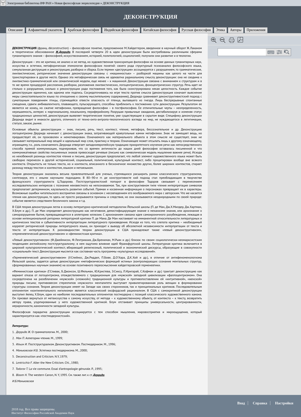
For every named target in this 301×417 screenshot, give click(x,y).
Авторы (235, 30)
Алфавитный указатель (45, 30)
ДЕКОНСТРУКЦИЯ (116, 3)
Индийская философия (121, 30)
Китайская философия (159, 30)
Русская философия (196, 30)
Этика (220, 30)
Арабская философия (83, 30)
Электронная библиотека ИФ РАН (29, 3)
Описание (15, 30)
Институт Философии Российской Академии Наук (43, 413)
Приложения (256, 30)
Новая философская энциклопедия (77, 3)
